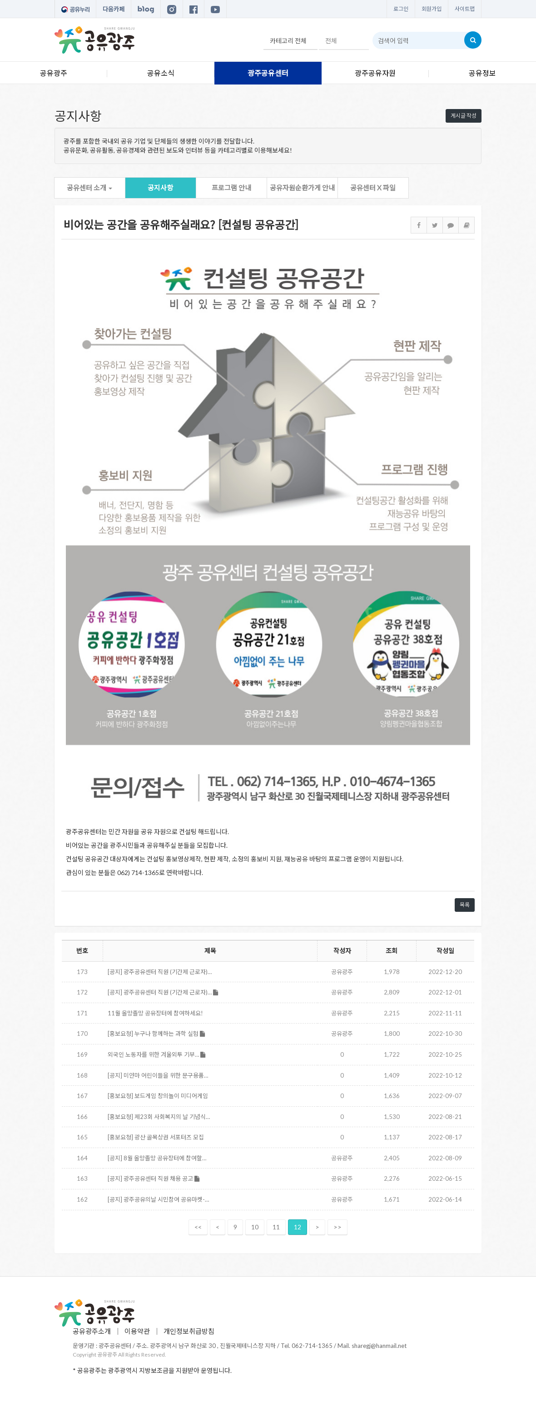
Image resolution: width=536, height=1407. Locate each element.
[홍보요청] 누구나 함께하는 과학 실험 (156, 1033)
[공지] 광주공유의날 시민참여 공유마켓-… (158, 1199)
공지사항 (160, 188)
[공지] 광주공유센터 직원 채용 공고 (153, 1178)
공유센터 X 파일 (373, 188)
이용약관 (137, 1331)
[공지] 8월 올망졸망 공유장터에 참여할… (157, 1158)
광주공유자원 (375, 73)
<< (198, 1227)
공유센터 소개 (89, 188)
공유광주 (53, 73)
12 (297, 1227)
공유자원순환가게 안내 (302, 188)
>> (337, 1227)
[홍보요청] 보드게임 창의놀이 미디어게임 (158, 1095)
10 (254, 1227)
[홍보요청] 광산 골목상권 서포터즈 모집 (156, 1137)
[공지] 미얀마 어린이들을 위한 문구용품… (158, 1075)
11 (276, 1227)
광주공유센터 (268, 73)
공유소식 (160, 73)
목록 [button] (465, 904)
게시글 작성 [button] (463, 115)
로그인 (400, 8)
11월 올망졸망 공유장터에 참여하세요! (155, 1013)
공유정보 (482, 73)
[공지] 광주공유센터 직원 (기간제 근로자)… (160, 971)
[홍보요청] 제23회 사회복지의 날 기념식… (159, 1116)
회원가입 (432, 8)
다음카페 (113, 9)
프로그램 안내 (231, 188)
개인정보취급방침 (189, 1331)
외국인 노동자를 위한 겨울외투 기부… (156, 1054)
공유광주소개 (92, 1331)
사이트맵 (465, 8)
